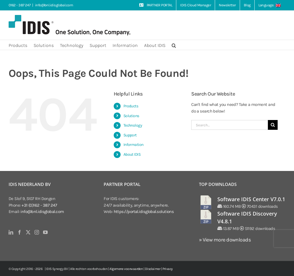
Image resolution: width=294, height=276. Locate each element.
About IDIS (132, 154)
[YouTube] (45, 232)
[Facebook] (19, 232)
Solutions (131, 115)
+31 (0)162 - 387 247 (39, 205)
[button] (174, 45)
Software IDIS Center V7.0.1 (251, 199)
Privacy (168, 269)
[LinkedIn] (11, 232)
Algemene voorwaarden (126, 269)
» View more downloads (225, 240)
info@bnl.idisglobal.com (54, 5)
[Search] (273, 125)
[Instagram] (36, 232)
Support (130, 135)
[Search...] (229, 125)
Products (130, 106)
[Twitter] (28, 232)
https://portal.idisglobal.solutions (144, 211)
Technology (132, 125)
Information (133, 144)
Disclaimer (152, 269)
